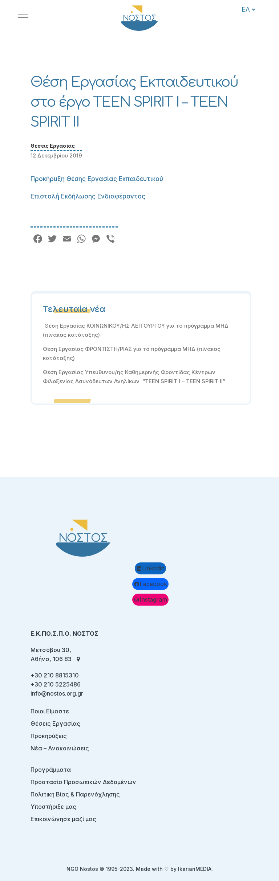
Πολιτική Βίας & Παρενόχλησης (75, 794)
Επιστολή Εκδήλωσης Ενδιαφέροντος (88, 196)
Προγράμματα (51, 769)
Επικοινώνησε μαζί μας (63, 819)
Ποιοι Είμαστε (50, 711)
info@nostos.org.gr (57, 693)
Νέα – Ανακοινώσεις (60, 748)
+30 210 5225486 (56, 684)
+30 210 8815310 (55, 675)
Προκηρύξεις (49, 735)
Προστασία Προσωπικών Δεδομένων (83, 782)
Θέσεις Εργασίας (53, 146)
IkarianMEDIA (194, 869)
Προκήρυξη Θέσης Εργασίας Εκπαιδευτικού (97, 179)
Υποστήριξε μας (53, 806)
